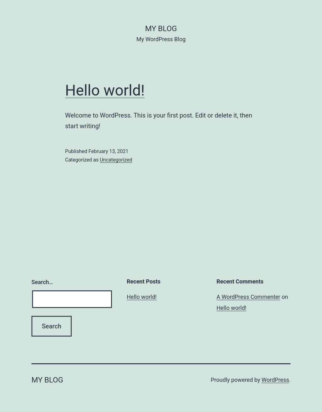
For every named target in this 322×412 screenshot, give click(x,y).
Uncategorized (116, 160)
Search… (42, 282)
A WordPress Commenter (248, 297)
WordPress (275, 379)
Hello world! (105, 90)
